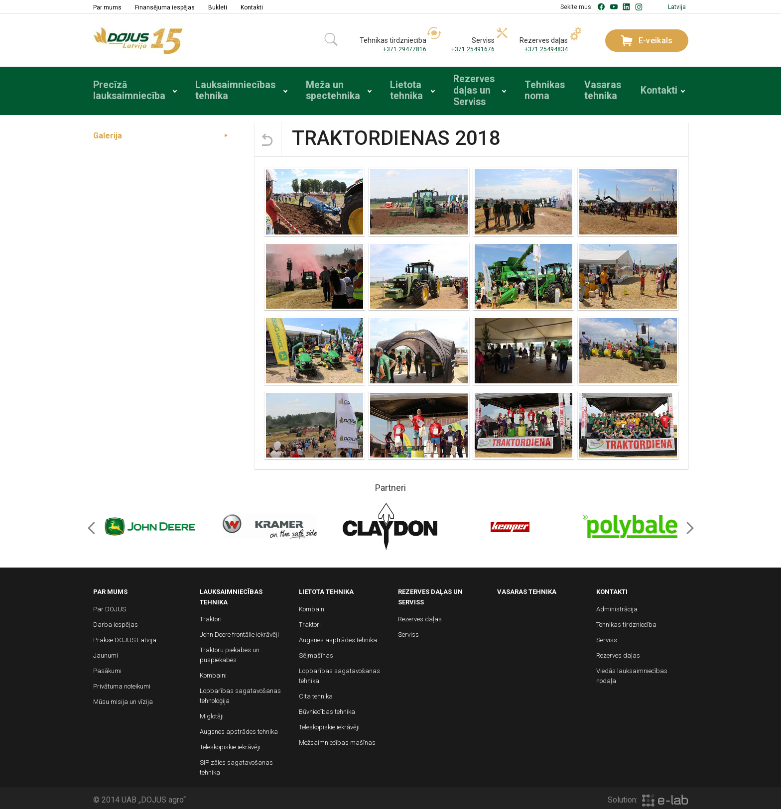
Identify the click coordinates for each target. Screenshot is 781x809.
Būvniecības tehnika (327, 709)
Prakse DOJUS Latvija (124, 637)
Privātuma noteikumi (121, 684)
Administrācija (617, 606)
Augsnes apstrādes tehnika (239, 729)
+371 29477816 (404, 49)
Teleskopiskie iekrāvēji (230, 744)
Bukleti (217, 7)
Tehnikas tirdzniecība (626, 622)
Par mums (107, 7)
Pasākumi (107, 668)
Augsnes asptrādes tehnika (338, 637)
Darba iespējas (115, 622)
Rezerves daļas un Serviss (469, 90)
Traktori (211, 616)
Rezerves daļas (420, 616)
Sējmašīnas (316, 653)
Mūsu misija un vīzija (123, 699)
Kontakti (252, 7)
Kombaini (213, 673)
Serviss (408, 632)
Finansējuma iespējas (165, 7)
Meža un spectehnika (322, 90)
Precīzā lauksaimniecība (123, 90)
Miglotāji (212, 713)
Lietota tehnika (398, 90)
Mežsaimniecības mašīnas (337, 740)
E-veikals (647, 40)
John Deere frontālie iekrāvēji (239, 632)
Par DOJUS (109, 606)
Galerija (107, 133)
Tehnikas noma (542, 90)
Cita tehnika (316, 693)
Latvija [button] (677, 6)
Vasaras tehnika (603, 90)
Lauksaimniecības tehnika (227, 90)
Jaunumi (105, 653)
